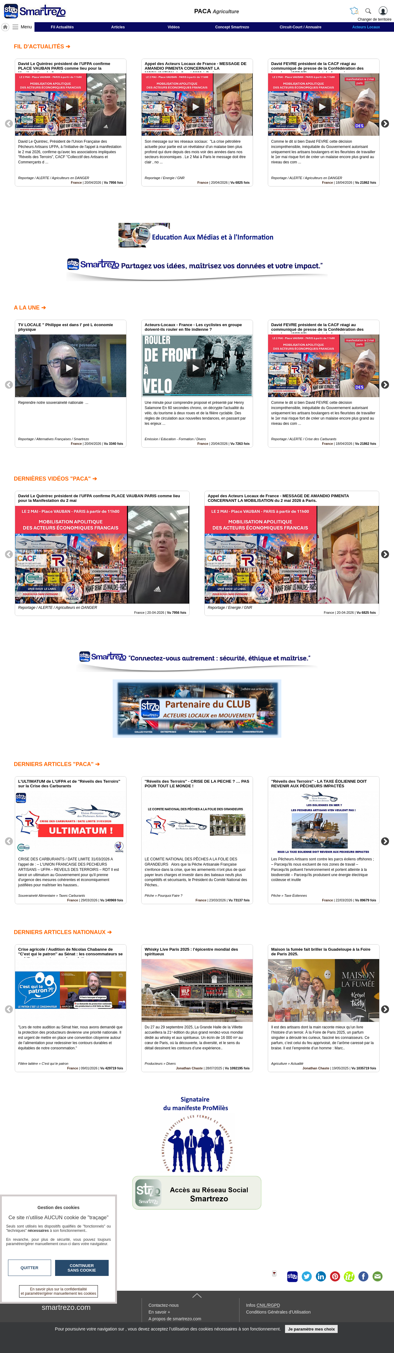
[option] (71, 123)
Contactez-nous (164, 1305)
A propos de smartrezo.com (175, 1318)
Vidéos (174, 27)
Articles (118, 27)
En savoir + (159, 1312)
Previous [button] (9, 123)
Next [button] (385, 123)
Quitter (29, 1267)
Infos (263, 1305)
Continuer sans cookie (82, 1268)
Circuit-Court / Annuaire (301, 27)
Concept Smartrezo (232, 27)
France (76, 182)
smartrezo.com (66, 1307)
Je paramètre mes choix (311, 1329)
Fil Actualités (62, 27)
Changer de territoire (375, 19)
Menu (26, 26)
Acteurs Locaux (366, 27)
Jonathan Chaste (189, 1068)
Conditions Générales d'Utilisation (278, 1312)
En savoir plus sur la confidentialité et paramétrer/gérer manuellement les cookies (58, 1291)
